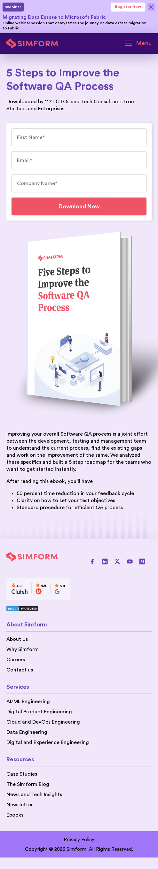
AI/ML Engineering (28, 701)
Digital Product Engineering (39, 711)
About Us (17, 639)
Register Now (128, 7)
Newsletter (19, 804)
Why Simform (22, 649)
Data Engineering (26, 732)
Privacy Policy (79, 839)
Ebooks (14, 815)
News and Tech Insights (34, 794)
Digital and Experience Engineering (47, 742)
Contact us (19, 669)
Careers (15, 659)
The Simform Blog (27, 784)
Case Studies (21, 774)
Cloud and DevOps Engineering (43, 722)
